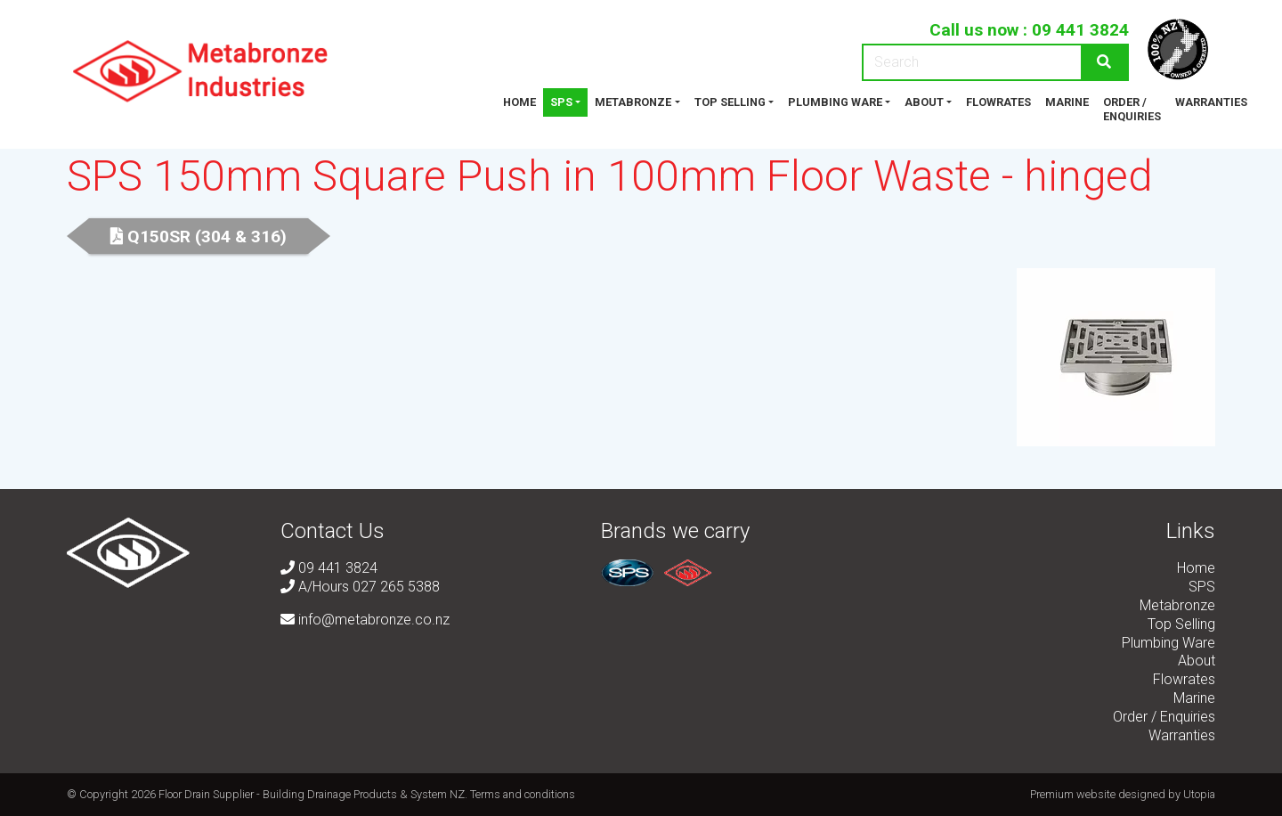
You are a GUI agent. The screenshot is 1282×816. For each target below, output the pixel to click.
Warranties (1211, 102)
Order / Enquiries (1132, 109)
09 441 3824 (1080, 30)
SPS (561, 102)
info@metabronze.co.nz (365, 619)
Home (519, 102)
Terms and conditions (522, 794)
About (924, 102)
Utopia (1199, 794)
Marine (1067, 102)
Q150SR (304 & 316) (198, 236)
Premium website (1073, 794)
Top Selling (730, 102)
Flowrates (998, 102)
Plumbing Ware (835, 102)
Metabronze (633, 102)
